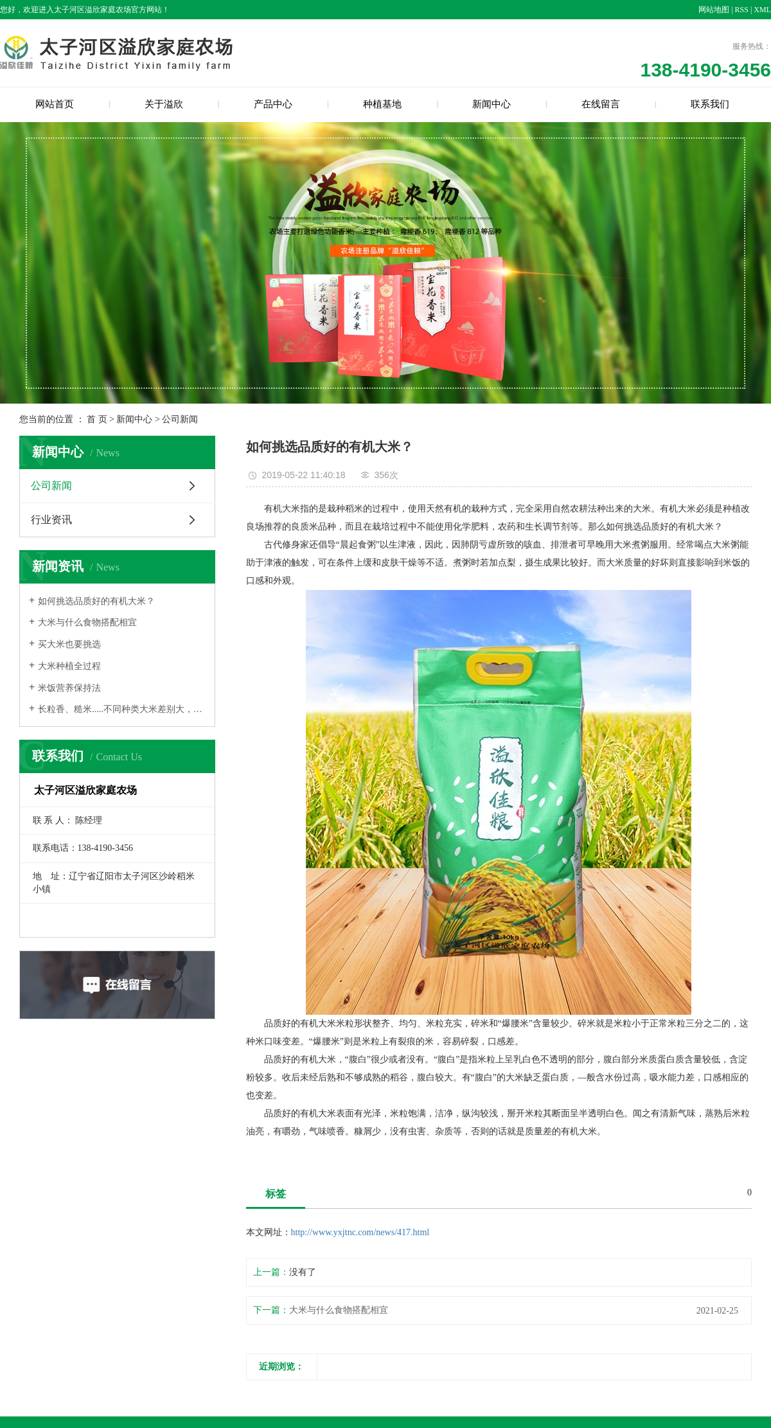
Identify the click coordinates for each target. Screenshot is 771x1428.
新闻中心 (491, 104)
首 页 (97, 419)
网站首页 (54, 104)
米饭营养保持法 (69, 688)
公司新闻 (180, 419)
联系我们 (710, 104)
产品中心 (273, 104)
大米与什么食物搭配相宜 (87, 622)
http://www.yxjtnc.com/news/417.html (360, 1232)
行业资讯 (51, 519)
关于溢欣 (164, 104)
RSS (742, 9)
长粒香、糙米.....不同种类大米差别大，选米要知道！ (122, 709)
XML (762, 9)
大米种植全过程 (69, 666)
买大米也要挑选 (69, 644)
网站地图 (713, 9)
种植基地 (382, 104)
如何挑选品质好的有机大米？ (96, 601)
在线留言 (600, 104)
